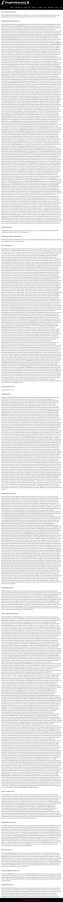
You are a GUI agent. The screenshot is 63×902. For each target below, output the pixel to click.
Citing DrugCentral (28, 900)
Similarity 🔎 (27, 7)
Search (12, 7)
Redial (40, 7)
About (44, 7)
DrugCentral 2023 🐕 (17, 2)
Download (50, 7)
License (38, 900)
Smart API (34, 7)
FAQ (61, 7)
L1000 (56, 7)
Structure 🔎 (18, 7)
